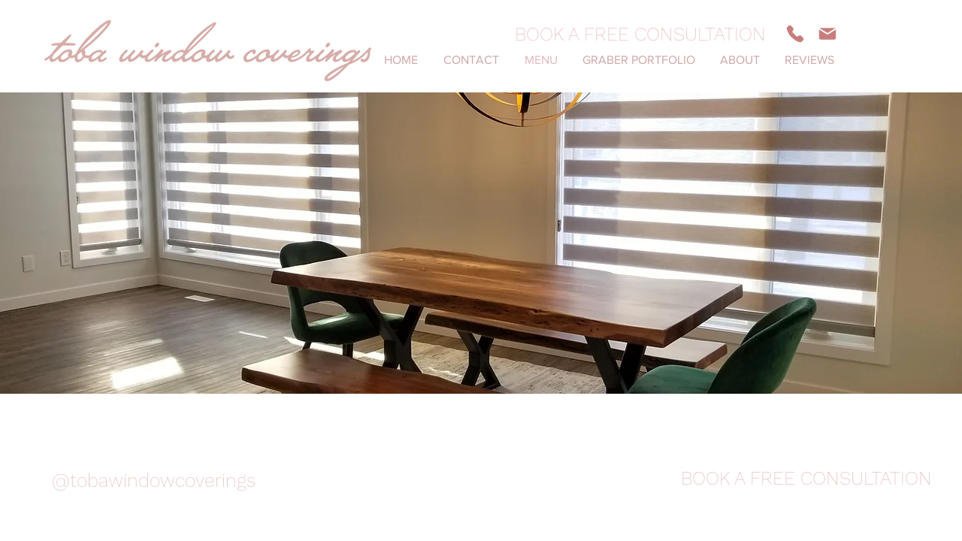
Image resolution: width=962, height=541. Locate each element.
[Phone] (795, 34)
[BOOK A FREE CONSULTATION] (640, 34)
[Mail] (827, 34)
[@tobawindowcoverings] (154, 480)
